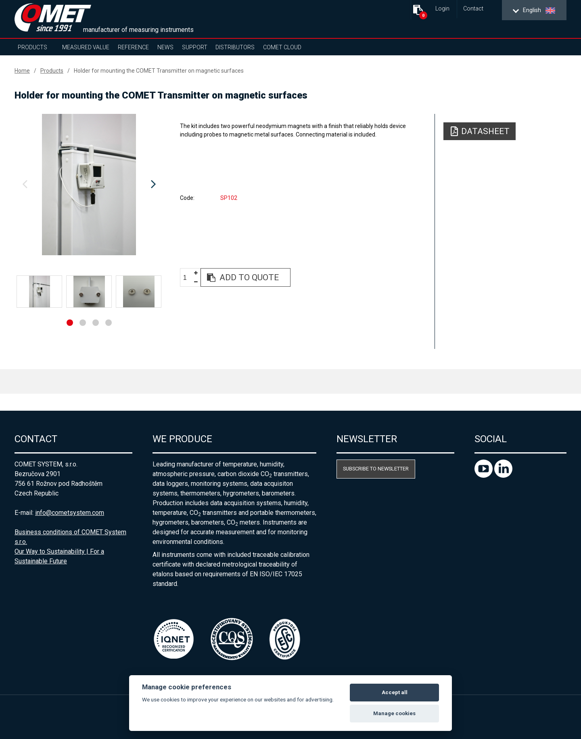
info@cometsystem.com (69, 512)
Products (32, 47)
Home (22, 70)
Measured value (85, 47)
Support (194, 47)
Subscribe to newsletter (376, 469)
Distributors (235, 47)
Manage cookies (394, 713)
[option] (89, 184)
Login (442, 8)
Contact (473, 8)
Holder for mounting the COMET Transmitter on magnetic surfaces (159, 70)
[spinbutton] (188, 278)
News (165, 47)
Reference (133, 47)
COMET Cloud (282, 47)
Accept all (395, 692)
